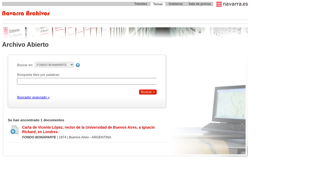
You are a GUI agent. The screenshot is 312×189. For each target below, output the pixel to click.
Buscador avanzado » (33, 97)
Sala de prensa (200, 4)
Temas (158, 4)
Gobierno (176, 4)
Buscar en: (25, 65)
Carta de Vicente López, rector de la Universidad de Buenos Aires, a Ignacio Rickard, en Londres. (88, 129)
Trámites (140, 4)
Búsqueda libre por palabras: (38, 75)
